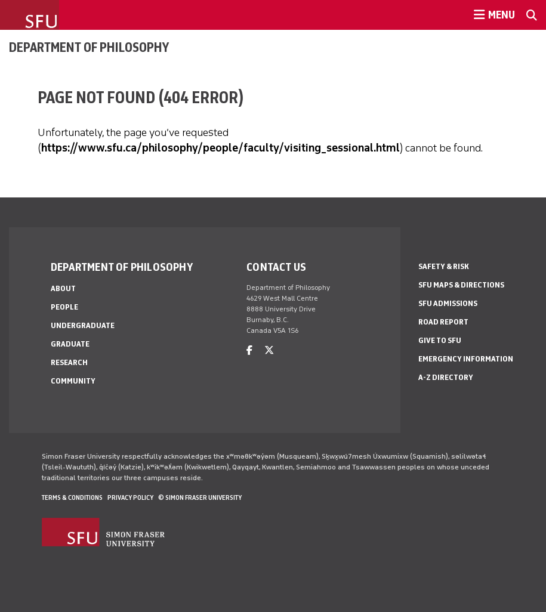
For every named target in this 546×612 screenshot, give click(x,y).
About (63, 288)
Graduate (70, 344)
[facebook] (249, 350)
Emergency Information (465, 359)
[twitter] (269, 350)
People (64, 307)
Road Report (443, 322)
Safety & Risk (443, 266)
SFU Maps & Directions (461, 285)
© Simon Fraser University (200, 497)
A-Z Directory (445, 377)
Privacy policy (130, 497)
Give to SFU (439, 340)
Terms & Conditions (72, 497)
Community (73, 381)
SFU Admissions (447, 303)
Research (69, 362)
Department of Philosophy (89, 47)
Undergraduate (83, 325)
